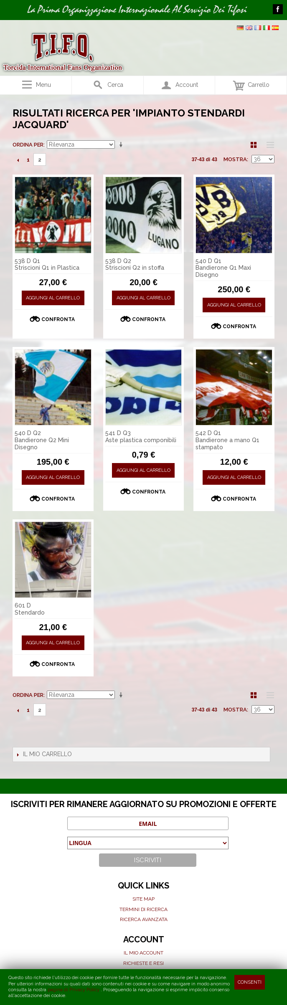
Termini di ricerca (143, 909)
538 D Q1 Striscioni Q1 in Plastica (47, 264)
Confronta (58, 319)
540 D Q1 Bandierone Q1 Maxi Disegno (223, 268)
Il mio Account (143, 953)
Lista (268, 145)
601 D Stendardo (30, 609)
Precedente (18, 160)
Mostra (235, 159)
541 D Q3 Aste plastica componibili (140, 436)
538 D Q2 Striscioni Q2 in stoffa (134, 264)
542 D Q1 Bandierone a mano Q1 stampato (227, 440)
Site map (143, 899)
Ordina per (28, 145)
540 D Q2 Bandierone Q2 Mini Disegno (42, 440)
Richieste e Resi (143, 963)
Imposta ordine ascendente (122, 145)
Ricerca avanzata (144, 919)
